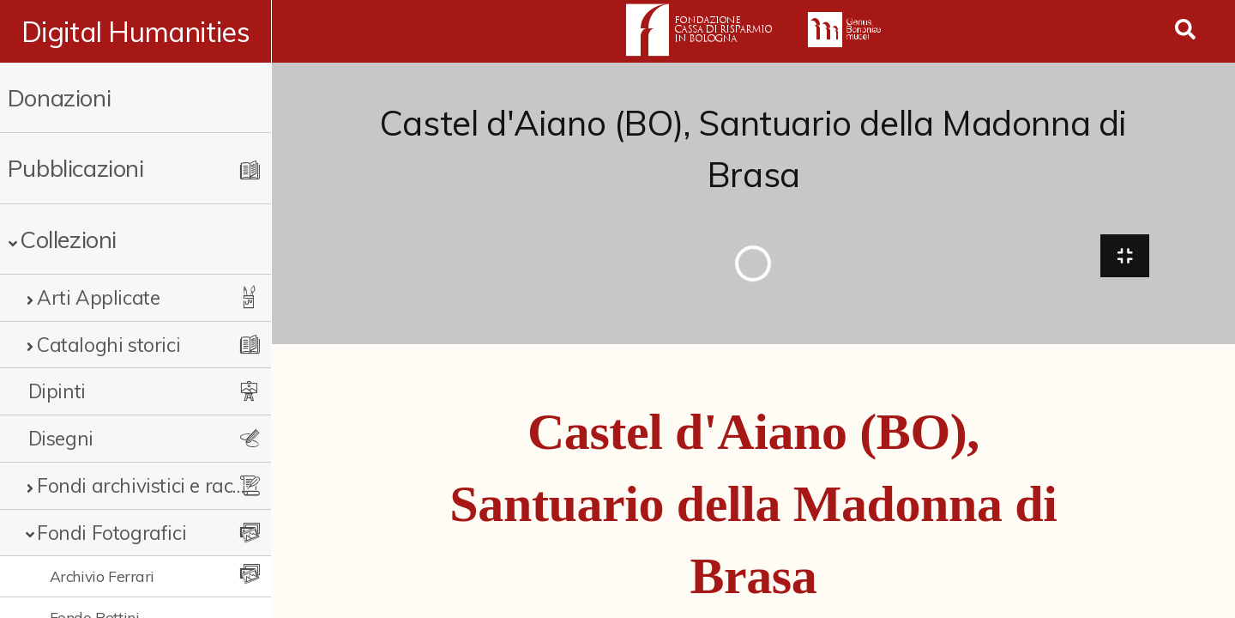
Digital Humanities (135, 32)
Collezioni (68, 239)
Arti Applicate (98, 297)
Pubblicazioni (76, 168)
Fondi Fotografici (111, 532)
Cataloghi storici (108, 344)
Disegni (60, 438)
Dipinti (57, 391)
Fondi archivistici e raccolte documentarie (141, 485)
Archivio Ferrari (102, 575)
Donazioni (59, 97)
